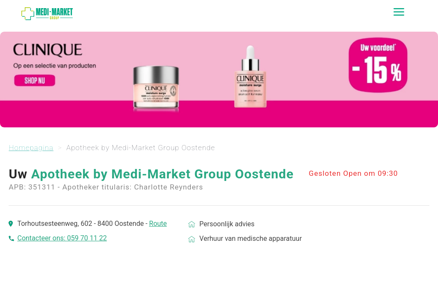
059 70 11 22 (87, 238)
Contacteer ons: (42, 238)
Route (158, 223)
